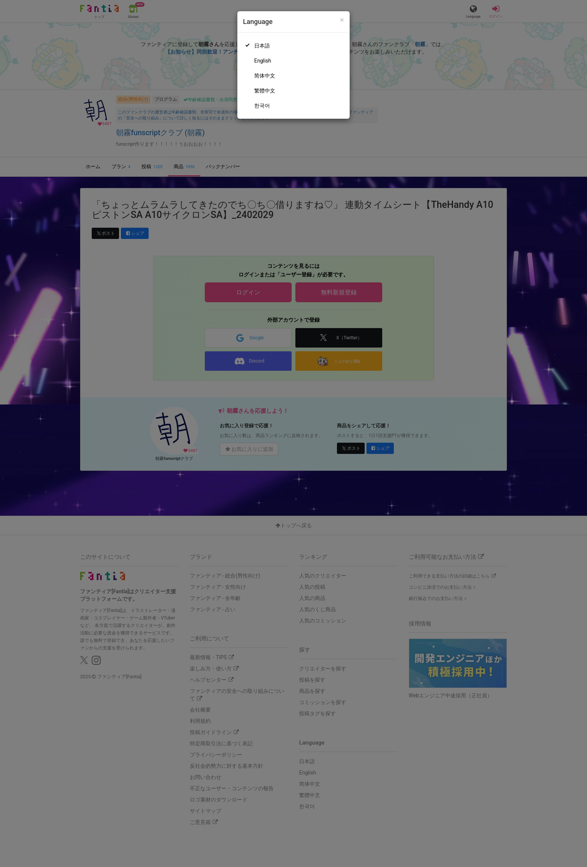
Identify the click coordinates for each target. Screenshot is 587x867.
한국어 (262, 106)
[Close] (342, 20)
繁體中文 (264, 91)
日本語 (262, 46)
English (262, 61)
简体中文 (264, 76)
